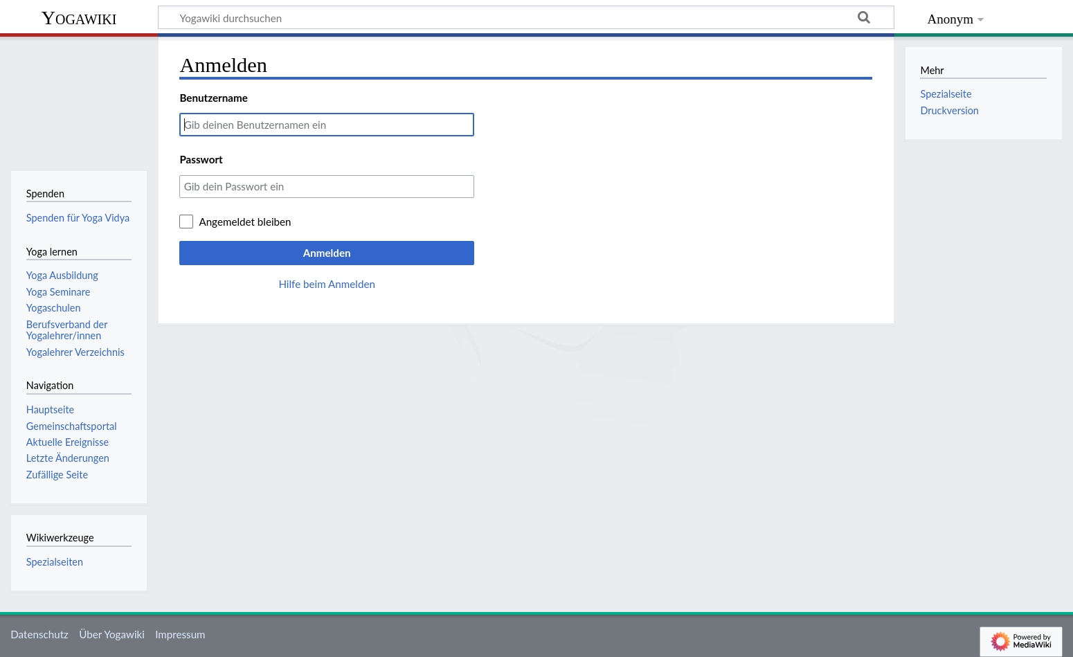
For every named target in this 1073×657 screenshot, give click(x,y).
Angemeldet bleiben (245, 221)
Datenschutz (39, 634)
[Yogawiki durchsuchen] (526, 17)
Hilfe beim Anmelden (326, 284)
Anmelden (327, 252)
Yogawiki (79, 17)
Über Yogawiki (112, 634)
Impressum (180, 634)
